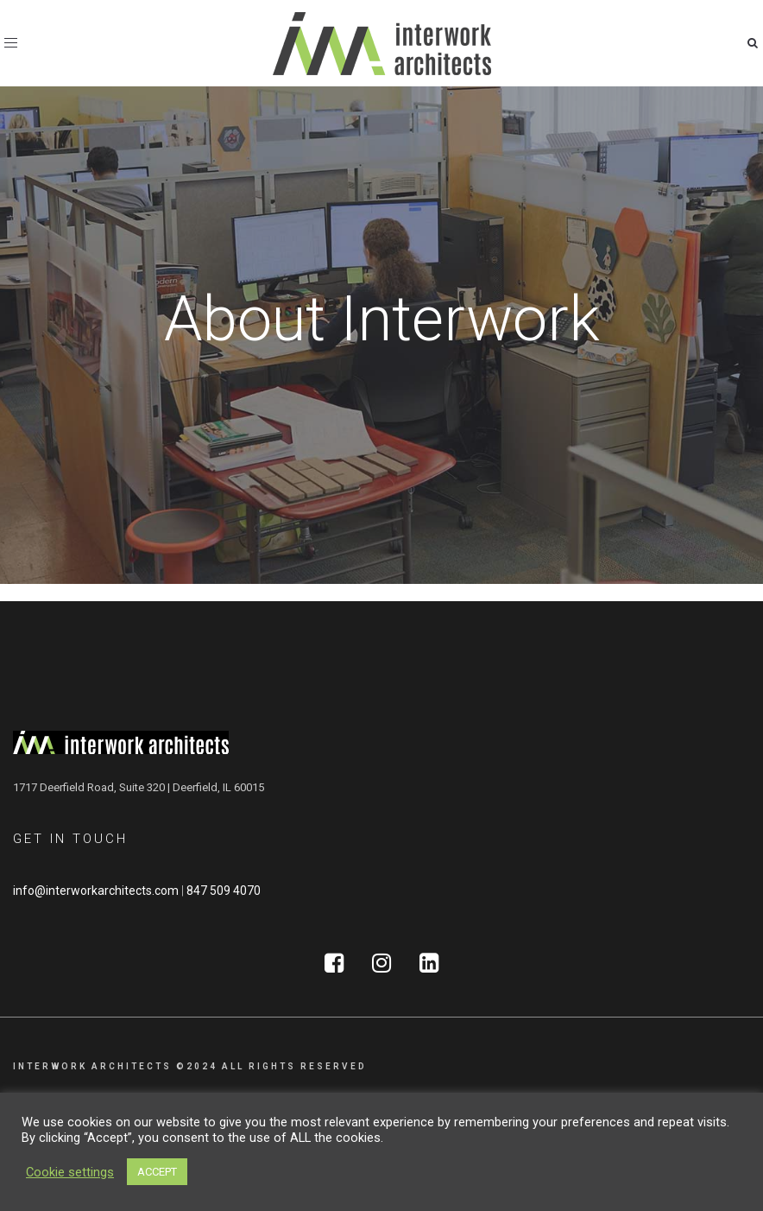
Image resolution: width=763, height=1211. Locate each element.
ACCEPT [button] (157, 1171)
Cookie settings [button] (70, 1172)
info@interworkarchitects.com (96, 890)
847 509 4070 (223, 890)
